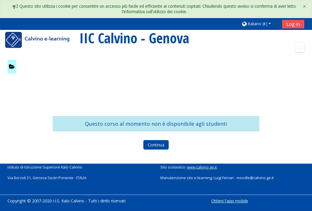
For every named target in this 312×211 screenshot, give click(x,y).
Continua (156, 145)
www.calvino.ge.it (202, 167)
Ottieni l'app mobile (229, 201)
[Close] (304, 6)
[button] (259, 23)
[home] (41, 40)
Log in (293, 24)
